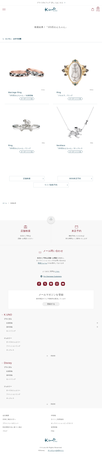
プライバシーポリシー (11, 423)
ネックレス (10, 350)
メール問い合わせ (53, 251)
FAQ (52, 431)
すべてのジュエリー (13, 342)
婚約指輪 (9, 375)
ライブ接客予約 (51, 185)
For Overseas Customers (51, 276)
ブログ (5, 431)
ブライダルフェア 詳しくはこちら (50, 3)
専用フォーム (42, 263)
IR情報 (53, 415)
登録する (51, 304)
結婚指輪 (9, 371)
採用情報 (54, 427)
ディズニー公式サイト (56, 450)
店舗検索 (27, 178)
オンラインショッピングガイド (62, 423)
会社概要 (6, 415)
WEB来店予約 (75, 178)
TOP (51, 219)
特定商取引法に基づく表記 (12, 427)
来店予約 (77, 231)
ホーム (5, 203)
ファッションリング (13, 346)
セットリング (11, 331)
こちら (57, 271)
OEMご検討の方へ (9, 419)
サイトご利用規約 (57, 419)
